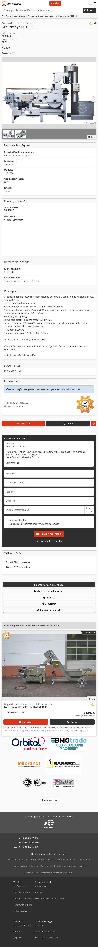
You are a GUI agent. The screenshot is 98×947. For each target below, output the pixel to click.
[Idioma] (90, 3)
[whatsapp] (93, 423)
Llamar (68, 423)
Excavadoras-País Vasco (42, 859)
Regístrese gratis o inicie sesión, (33, 389)
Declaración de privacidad (49, 541)
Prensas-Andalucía (66, 859)
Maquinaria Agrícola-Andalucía (28, 866)
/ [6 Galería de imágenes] (91, 698)
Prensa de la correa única (17, 155)
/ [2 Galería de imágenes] (91, 136)
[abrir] (49, 734)
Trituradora (84, 859)
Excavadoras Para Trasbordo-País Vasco (65, 866)
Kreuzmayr (9, 164)
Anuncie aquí (49, 800)
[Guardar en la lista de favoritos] (90, 24)
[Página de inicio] (3, 16)
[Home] (15, 16)
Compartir (49, 603)
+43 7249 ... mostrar (18, 562)
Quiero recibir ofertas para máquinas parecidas (34, 523)
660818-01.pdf (12, 371)
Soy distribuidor (18, 520)
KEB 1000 (9, 173)
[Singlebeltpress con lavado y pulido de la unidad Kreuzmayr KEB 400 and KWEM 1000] (49, 666)
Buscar (89, 10)
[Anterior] (4, 98)
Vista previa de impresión (49, 591)
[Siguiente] (93, 98)
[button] (95, 3)
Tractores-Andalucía (17, 859)
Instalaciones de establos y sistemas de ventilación (49, 872)
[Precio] (85, 714)
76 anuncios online (14, 405)
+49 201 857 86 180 (29, 838)
